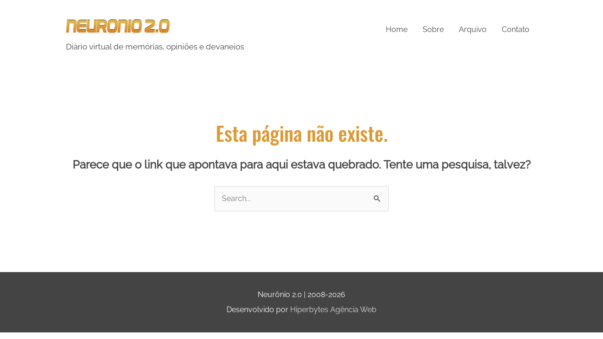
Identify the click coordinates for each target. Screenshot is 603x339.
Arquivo (473, 29)
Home (396, 29)
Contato (516, 29)
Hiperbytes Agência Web (333, 309)
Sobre (433, 29)
